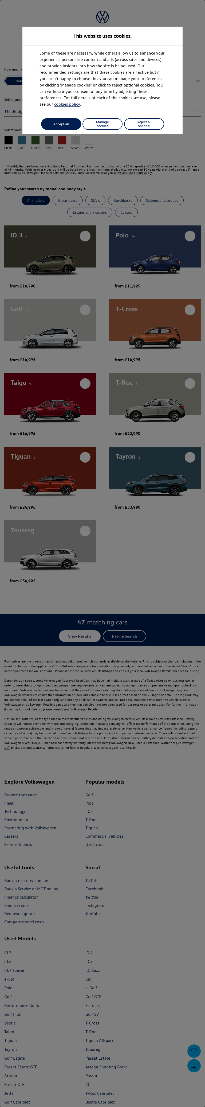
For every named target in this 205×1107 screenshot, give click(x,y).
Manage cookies (102, 124)
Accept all (61, 124)
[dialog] (102, 553)
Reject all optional (144, 124)
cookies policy (67, 104)
